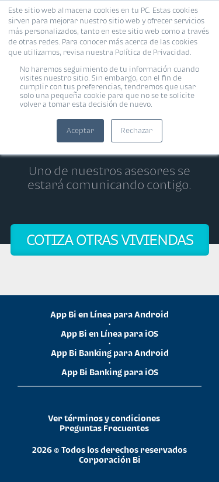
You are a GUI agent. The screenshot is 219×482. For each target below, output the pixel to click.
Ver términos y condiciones (104, 418)
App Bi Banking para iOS (109, 372)
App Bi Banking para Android (110, 353)
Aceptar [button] (80, 130)
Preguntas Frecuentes (104, 428)
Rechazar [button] (136, 130)
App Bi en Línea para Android (109, 314)
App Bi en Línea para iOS (109, 333)
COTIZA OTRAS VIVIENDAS (109, 239)
